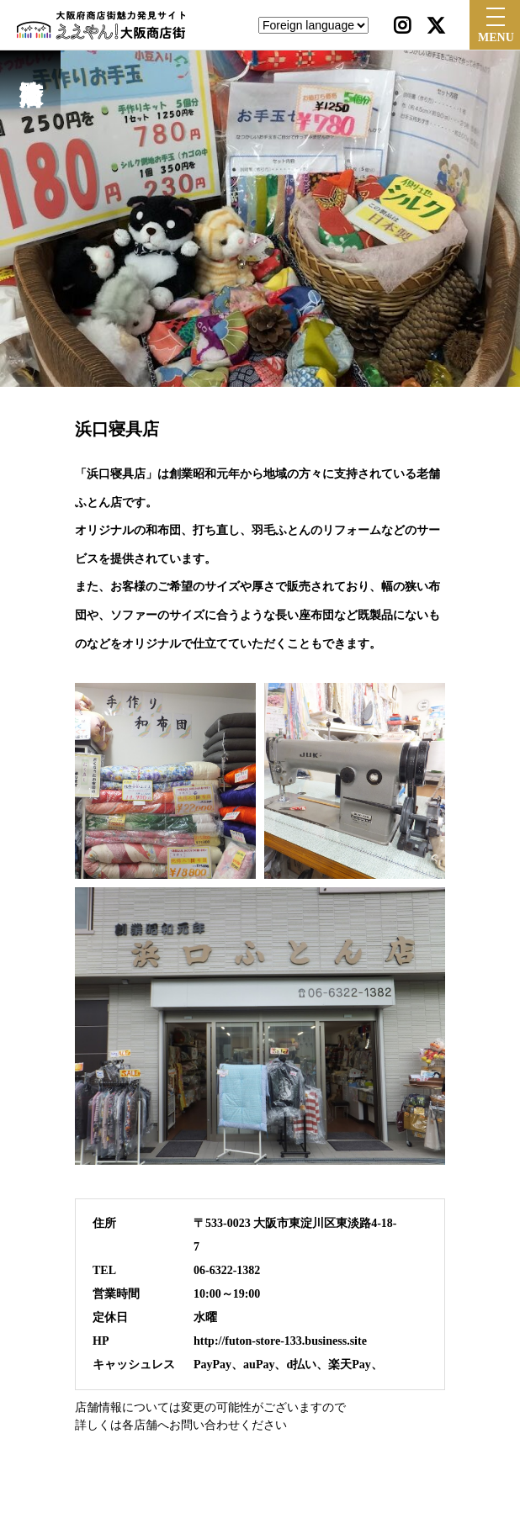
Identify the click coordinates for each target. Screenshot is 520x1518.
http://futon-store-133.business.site (280, 1341)
